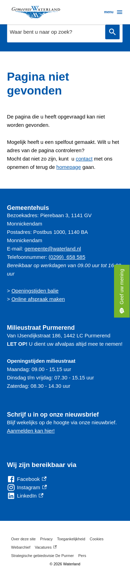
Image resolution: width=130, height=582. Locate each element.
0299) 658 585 (67, 257)
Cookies (97, 539)
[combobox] (54, 32)
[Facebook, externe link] (26, 479)
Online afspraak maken (38, 299)
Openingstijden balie (35, 291)
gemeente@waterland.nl (53, 249)
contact (84, 159)
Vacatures (46, 547)
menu (113, 12)
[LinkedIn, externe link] (25, 496)
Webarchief (20, 547)
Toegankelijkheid (71, 539)
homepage (69, 167)
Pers (82, 556)
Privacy (46, 539)
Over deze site (23, 539)
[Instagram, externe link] (27, 487)
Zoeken (112, 32)
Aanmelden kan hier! (31, 431)
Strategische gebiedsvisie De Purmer (42, 556)
